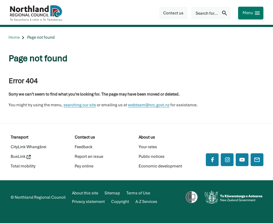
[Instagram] (227, 159)
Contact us (85, 137)
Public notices (151, 156)
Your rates (148, 147)
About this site (85, 193)
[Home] (14, 37)
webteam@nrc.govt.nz (149, 105)
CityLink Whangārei (28, 147)
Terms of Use (138, 193)
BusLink (21, 156)
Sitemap (112, 193)
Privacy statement (88, 201)
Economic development (160, 166)
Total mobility (23, 166)
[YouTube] (242, 159)
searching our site (79, 105)
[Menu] (250, 13)
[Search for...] (211, 13)
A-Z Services (146, 201)
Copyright (120, 201)
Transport (19, 137)
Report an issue (89, 156)
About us (147, 137)
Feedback (84, 147)
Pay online (84, 166)
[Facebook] (212, 159)
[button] (173, 13)
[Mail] (257, 159)
